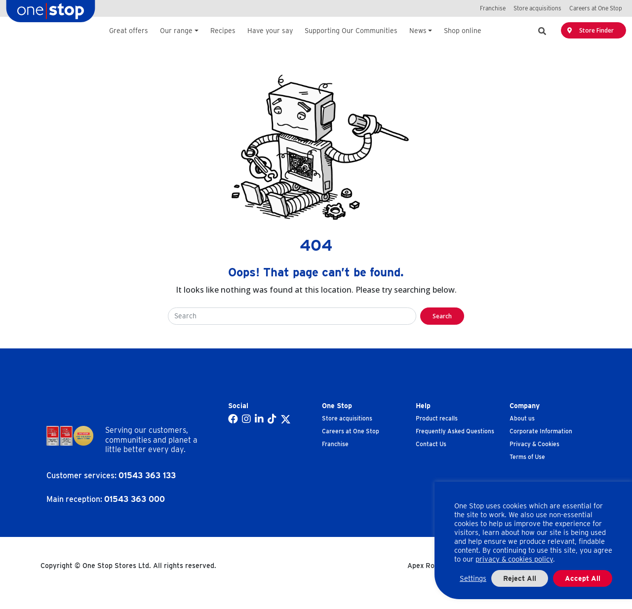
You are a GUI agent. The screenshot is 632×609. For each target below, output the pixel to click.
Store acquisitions (347, 418)
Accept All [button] (582, 578)
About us (522, 418)
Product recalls (437, 418)
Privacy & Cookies (534, 444)
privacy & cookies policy (514, 559)
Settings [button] (473, 578)
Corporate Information (541, 431)
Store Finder (590, 30)
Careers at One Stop (350, 431)
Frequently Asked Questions (455, 431)
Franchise (335, 444)
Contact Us (431, 444)
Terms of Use (527, 456)
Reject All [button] (519, 578)
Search (442, 316)
